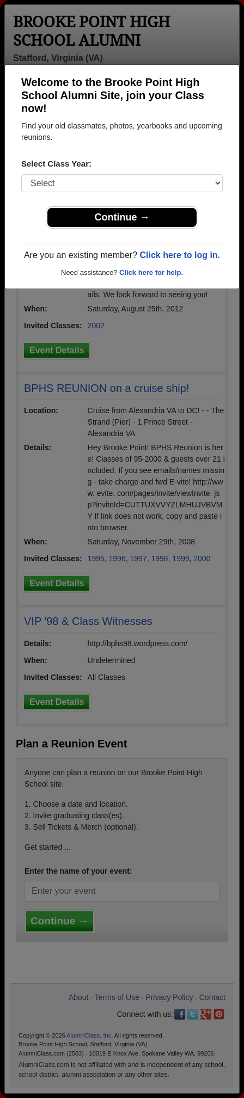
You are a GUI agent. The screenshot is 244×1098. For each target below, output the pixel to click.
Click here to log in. (179, 255)
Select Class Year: (56, 163)
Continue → (122, 217)
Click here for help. (151, 272)
